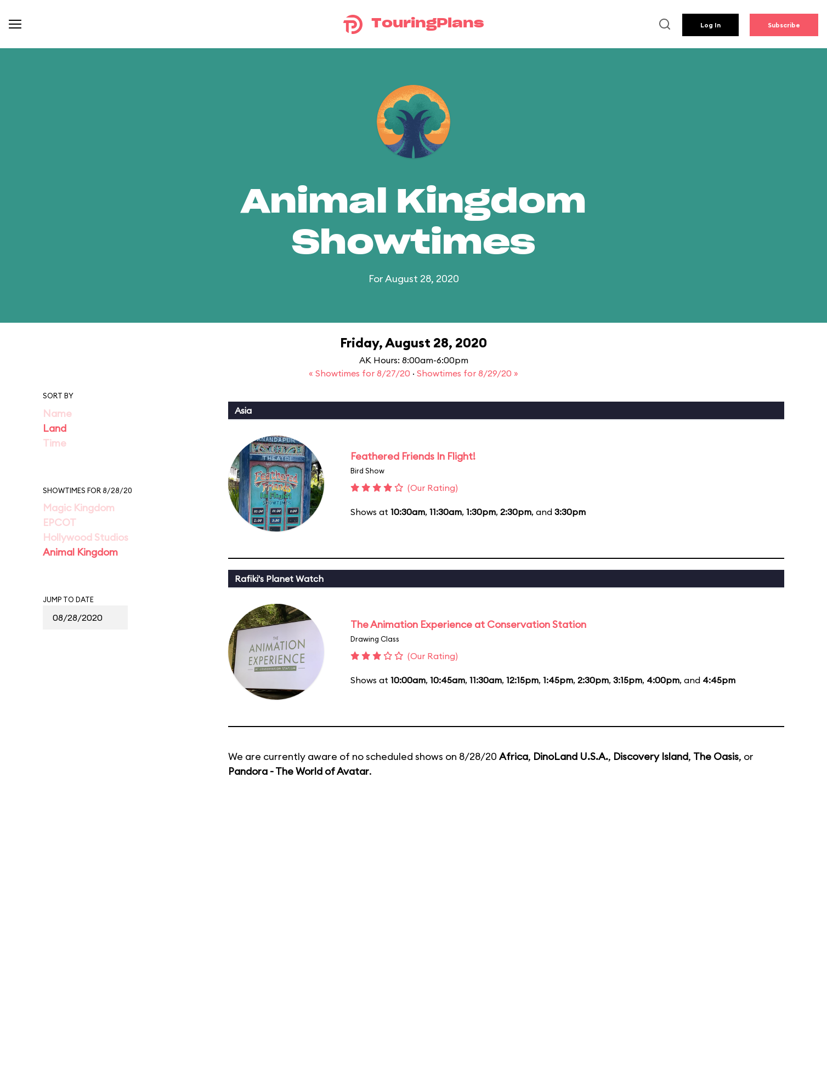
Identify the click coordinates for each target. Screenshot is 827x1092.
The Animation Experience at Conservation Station (468, 624)
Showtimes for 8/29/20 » (467, 373)
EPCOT (59, 522)
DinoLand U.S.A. (570, 756)
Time (54, 443)
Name (57, 413)
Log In (710, 25)
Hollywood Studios (85, 537)
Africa (513, 756)
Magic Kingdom (79, 507)
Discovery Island (650, 756)
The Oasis (716, 756)
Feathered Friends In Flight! (412, 456)
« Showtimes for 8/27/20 (360, 373)
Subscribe (784, 25)
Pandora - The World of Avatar (298, 771)
